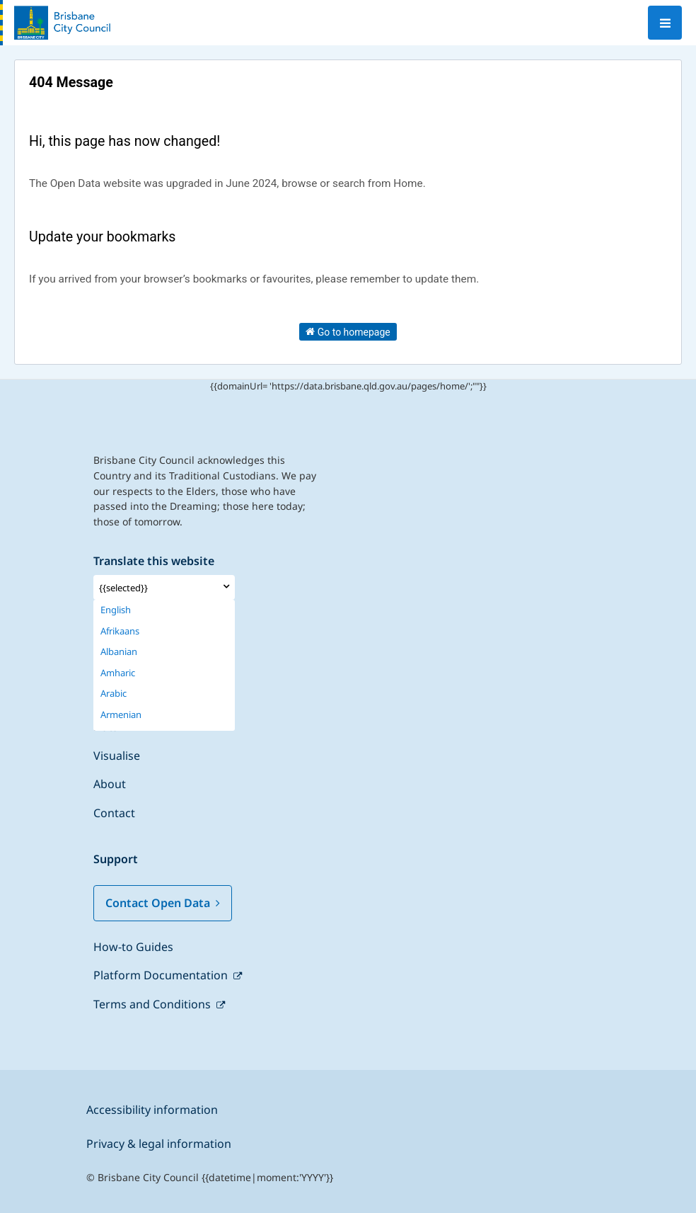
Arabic (113, 694)
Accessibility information (152, 1109)
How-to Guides (133, 947)
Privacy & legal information (158, 1143)
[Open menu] (665, 23)
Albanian (118, 652)
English (115, 610)
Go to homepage (348, 331)
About (109, 784)
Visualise (116, 755)
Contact (114, 813)
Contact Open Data (162, 903)
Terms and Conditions (153, 1004)
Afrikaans (119, 631)
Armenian (120, 715)
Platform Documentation (162, 975)
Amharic (117, 673)
